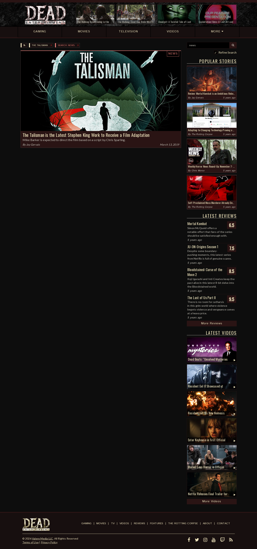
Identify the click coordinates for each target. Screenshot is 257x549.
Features (156, 523)
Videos (124, 523)
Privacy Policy (49, 542)
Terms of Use (30, 542)
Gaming (86, 523)
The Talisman (40, 45)
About (207, 523)
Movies (101, 523)
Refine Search (227, 52)
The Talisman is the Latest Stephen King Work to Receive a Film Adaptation (86, 134)
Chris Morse (198, 170)
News (173, 53)
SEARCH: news (66, 45)
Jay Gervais (33, 144)
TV (113, 523)
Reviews (139, 523)
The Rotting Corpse (202, 134)
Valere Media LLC (42, 538)
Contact (223, 523)
